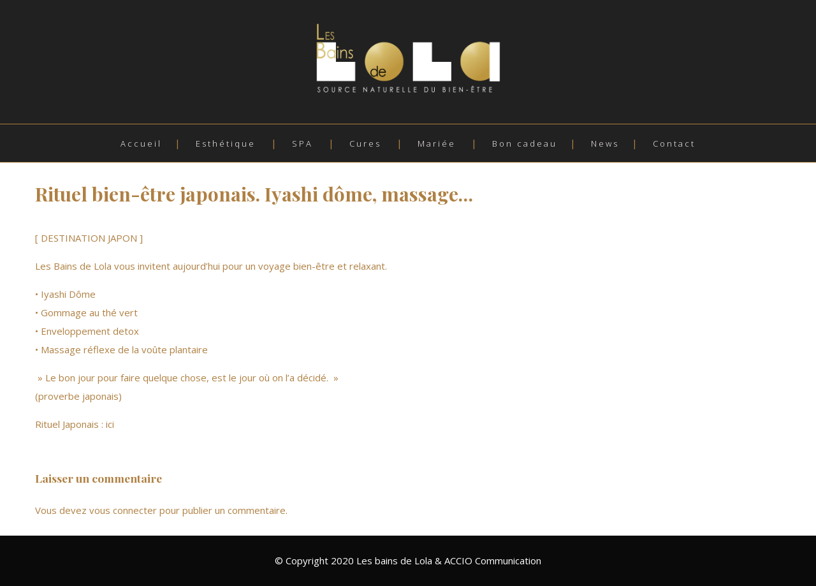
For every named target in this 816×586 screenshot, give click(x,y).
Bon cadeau (524, 143)
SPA (302, 143)
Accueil (141, 143)
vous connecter (123, 510)
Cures (365, 143)
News (605, 143)
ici (111, 424)
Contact (674, 143)
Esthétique (226, 143)
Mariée (437, 143)
